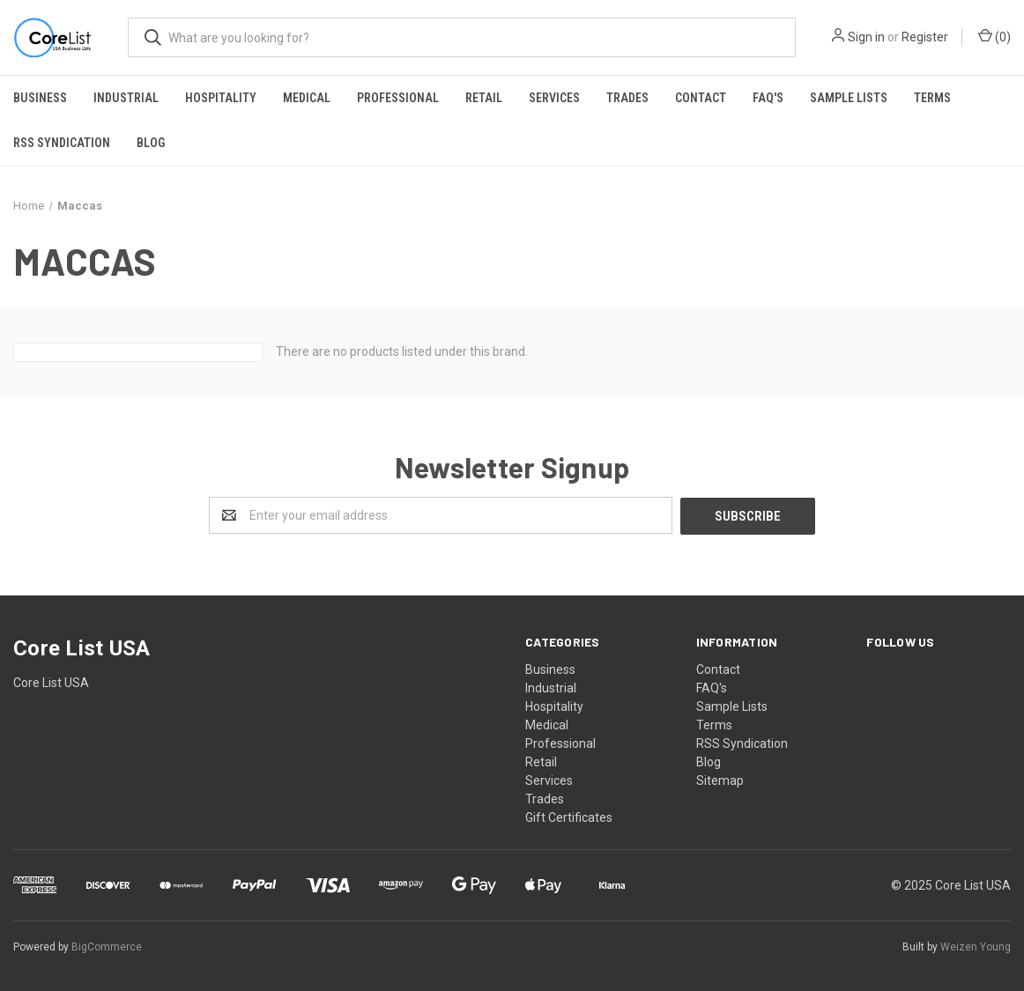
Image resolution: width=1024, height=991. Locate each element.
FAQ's (768, 98)
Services (554, 98)
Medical (306, 98)
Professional (398, 98)
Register (925, 37)
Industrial (126, 98)
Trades (627, 98)
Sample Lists (848, 98)
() (994, 36)
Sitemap (720, 780)
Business (40, 98)
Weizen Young (975, 946)
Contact (700, 98)
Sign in (866, 37)
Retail (483, 98)
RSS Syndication (61, 143)
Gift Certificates (568, 817)
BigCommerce (106, 946)
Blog (151, 143)
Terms (932, 98)
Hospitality (220, 98)
